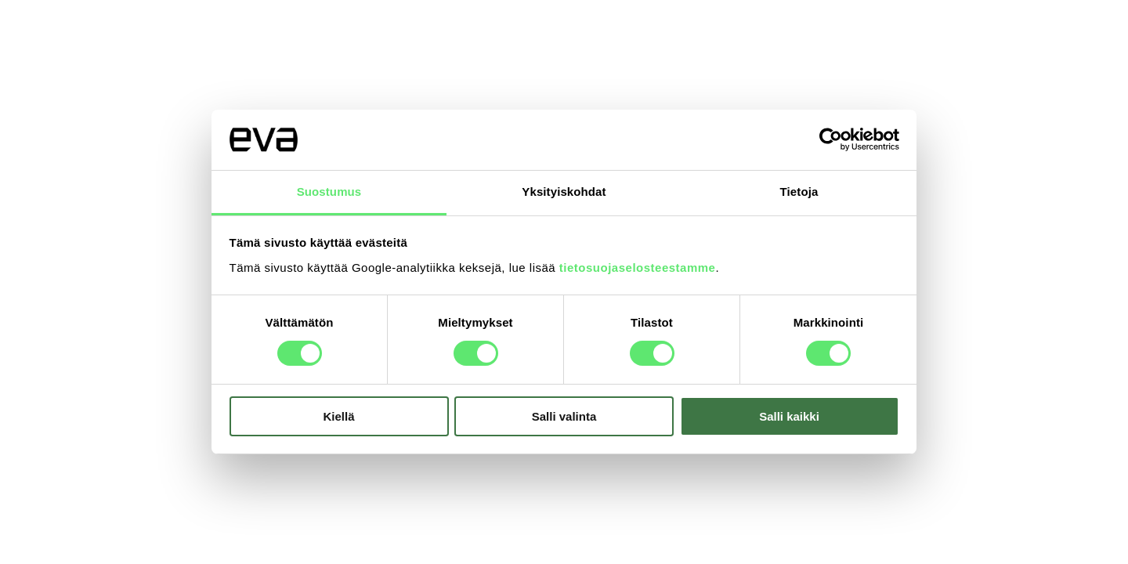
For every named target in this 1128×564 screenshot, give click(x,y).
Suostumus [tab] (329, 191)
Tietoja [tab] (799, 191)
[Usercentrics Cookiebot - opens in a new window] (830, 139)
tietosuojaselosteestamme (637, 267)
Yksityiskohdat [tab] (564, 191)
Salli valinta (564, 416)
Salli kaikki (789, 416)
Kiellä (338, 416)
